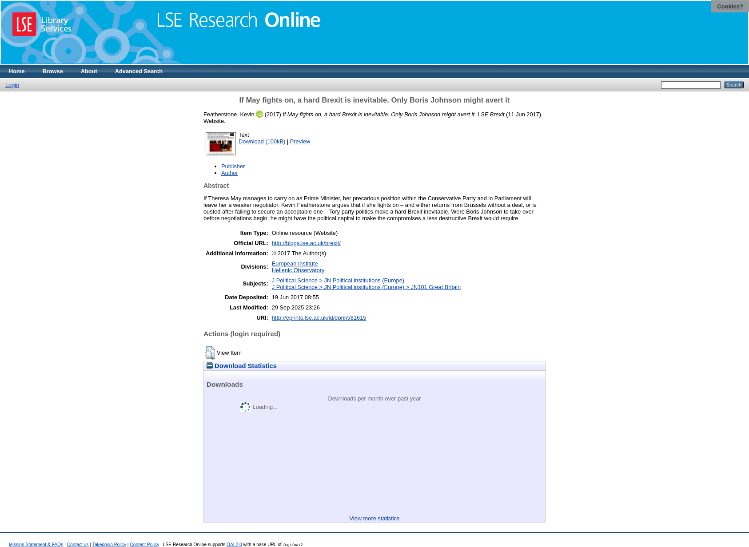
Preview (300, 141)
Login (12, 85)
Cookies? (730, 6)
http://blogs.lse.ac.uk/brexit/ (306, 243)
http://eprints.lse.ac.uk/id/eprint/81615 (319, 317)
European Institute (295, 263)
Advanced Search (139, 71)
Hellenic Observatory (298, 270)
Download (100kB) (262, 141)
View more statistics (375, 518)
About (89, 71)
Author (229, 173)
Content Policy (144, 544)
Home (17, 71)
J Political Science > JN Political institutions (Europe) (338, 280)
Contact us (78, 544)
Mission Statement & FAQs (36, 544)
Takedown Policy (109, 544)
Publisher (233, 166)
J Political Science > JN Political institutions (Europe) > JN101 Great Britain (366, 287)
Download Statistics (242, 365)
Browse (53, 71)
